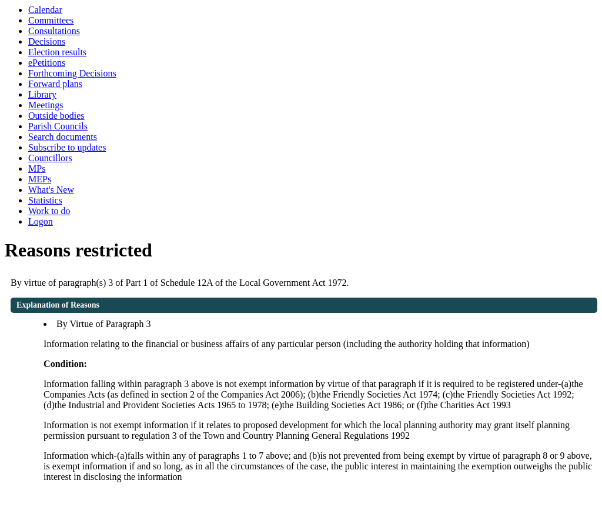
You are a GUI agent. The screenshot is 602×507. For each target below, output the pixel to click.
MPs (36, 169)
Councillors (50, 158)
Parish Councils (58, 126)
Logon (40, 221)
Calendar (45, 10)
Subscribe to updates (67, 147)
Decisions (46, 41)
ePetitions (46, 63)
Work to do (49, 211)
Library (42, 94)
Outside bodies (56, 116)
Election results (57, 52)
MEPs (39, 179)
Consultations (54, 31)
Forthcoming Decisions (72, 73)
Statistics (45, 200)
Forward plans (55, 84)
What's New (51, 190)
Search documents (62, 137)
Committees (50, 20)
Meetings (45, 105)
